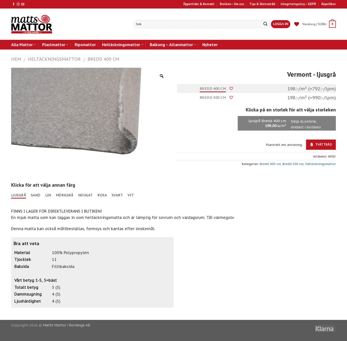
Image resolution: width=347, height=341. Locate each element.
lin (48, 195)
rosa (102, 195)
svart (117, 195)
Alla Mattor (23, 44)
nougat (85, 195)
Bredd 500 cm (213, 97)
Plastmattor (55, 44)
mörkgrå (64, 195)
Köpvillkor (328, 4)
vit (131, 195)
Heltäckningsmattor (122, 44)
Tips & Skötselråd (262, 4)
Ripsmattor (85, 44)
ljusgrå (18, 195)
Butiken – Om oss (232, 4)
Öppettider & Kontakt (198, 4)
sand (35, 195)
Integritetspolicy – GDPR (298, 4)
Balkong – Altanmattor (173, 44)
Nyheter (210, 44)
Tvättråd (321, 144)
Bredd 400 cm (103, 59)
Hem (16, 59)
